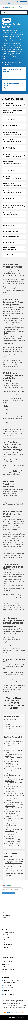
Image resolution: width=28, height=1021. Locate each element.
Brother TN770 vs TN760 (12, 743)
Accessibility (5, 952)
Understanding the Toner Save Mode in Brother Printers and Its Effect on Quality (14, 804)
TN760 (6, 333)
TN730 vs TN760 (9, 745)
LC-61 (5, 426)
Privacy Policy (5, 950)
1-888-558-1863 (8, 987)
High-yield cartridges (9, 383)
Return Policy (5, 947)
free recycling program (18, 499)
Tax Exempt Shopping (8, 969)
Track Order (5, 934)
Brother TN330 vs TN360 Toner (14, 741)
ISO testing (14, 349)
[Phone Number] (17, 7)
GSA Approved (6, 964)
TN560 (6, 413)
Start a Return (6, 937)
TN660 (19, 331)
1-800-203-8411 (8, 985)
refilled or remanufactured (14, 676)
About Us (4, 905)
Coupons (4, 910)
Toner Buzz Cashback (8, 932)
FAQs (3, 939)
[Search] (14, 12)
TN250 (6, 406)
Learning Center (6, 915)
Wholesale (5, 967)
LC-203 (6, 424)
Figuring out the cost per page (11, 452)
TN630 (6, 324)
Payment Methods (7, 945)
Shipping (4, 942)
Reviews (4, 907)
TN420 (6, 408)
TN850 (15, 471)
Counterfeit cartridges (9, 626)
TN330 (6, 409)
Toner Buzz (7, 672)
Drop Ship (4, 972)
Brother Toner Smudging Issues (14, 793)
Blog (3, 912)
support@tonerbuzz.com (11, 994)
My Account (5, 929)
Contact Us (5, 927)
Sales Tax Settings (7, 962)
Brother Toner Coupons (12, 740)
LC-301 (6, 422)
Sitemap (4, 917)
